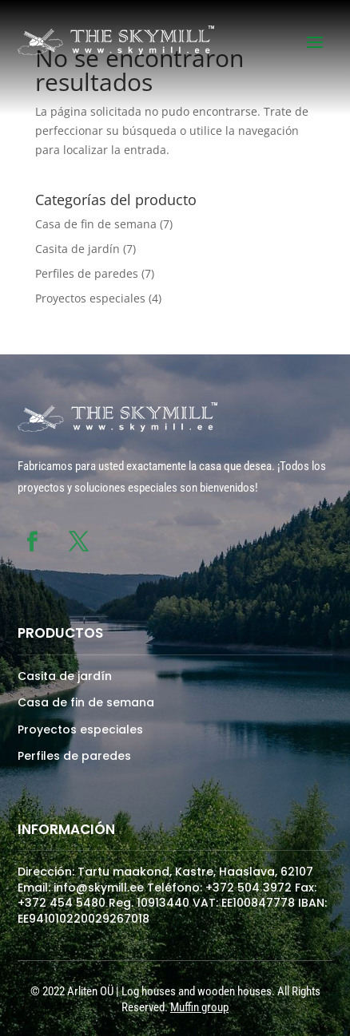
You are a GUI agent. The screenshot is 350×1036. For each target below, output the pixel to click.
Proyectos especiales (90, 298)
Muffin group (199, 1007)
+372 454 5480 (61, 903)
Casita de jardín (77, 248)
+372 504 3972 (248, 888)
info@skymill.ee (99, 888)
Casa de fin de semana (96, 223)
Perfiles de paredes (86, 273)
